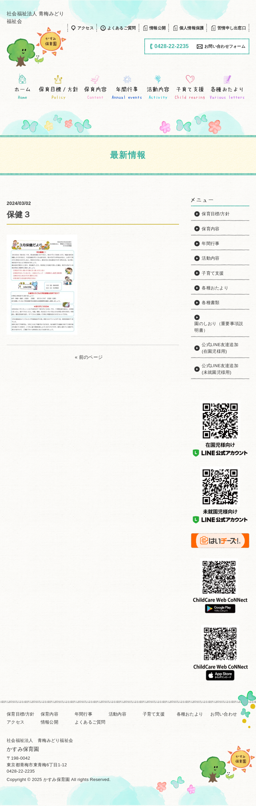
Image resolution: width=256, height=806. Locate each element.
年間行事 (83, 714)
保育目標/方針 (21, 714)
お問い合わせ (223, 714)
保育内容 (49, 714)
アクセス (15, 722)
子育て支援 (154, 714)
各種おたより (190, 714)
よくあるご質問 (90, 722)
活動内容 (117, 714)
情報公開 (49, 722)
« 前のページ (89, 357)
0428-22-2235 (21, 771)
